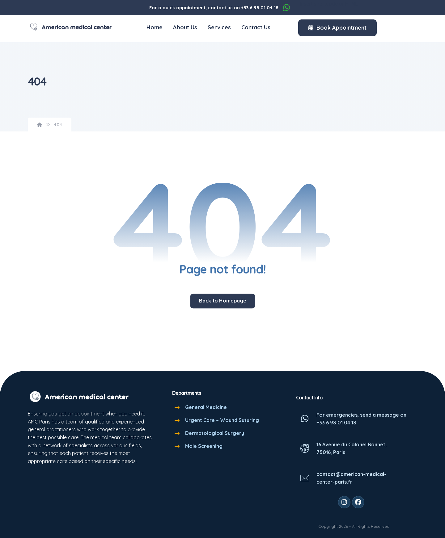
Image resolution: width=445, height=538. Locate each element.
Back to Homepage (222, 301)
